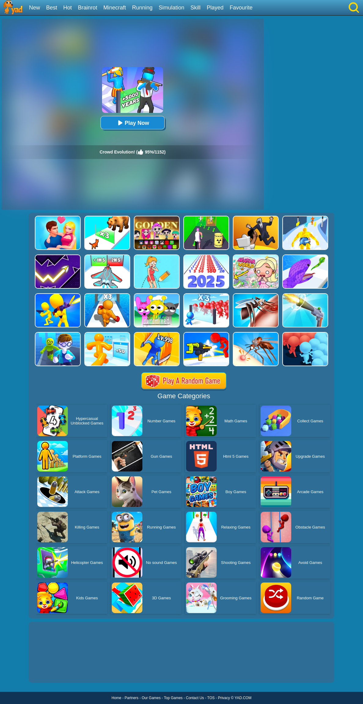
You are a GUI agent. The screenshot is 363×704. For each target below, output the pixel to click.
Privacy (224, 698)
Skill (195, 8)
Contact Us (195, 698)
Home (116, 698)
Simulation (171, 8)
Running (142, 8)
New (34, 8)
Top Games (173, 698)
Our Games (151, 698)
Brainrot (87, 8)
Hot (67, 8)
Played (215, 8)
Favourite (240, 8)
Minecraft (114, 8)
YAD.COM (243, 698)
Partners (131, 698)
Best (51, 8)
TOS (211, 698)
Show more (49, 671)
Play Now (132, 123)
